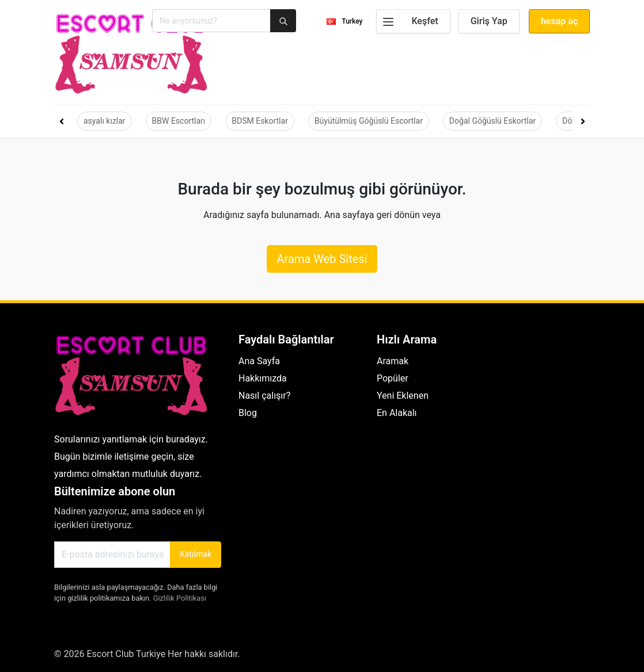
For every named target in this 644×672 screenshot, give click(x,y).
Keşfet (407, 21)
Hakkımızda (262, 378)
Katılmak (195, 554)
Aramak (392, 361)
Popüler (392, 378)
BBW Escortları (179, 120)
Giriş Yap (489, 21)
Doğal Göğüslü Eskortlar (492, 120)
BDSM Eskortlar (260, 120)
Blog (247, 412)
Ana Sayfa (259, 361)
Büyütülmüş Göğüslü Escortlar (369, 120)
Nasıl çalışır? (264, 395)
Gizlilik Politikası (179, 598)
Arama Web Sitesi (321, 259)
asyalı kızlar (105, 120)
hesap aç (559, 21)
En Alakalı (397, 412)
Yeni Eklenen (403, 395)
